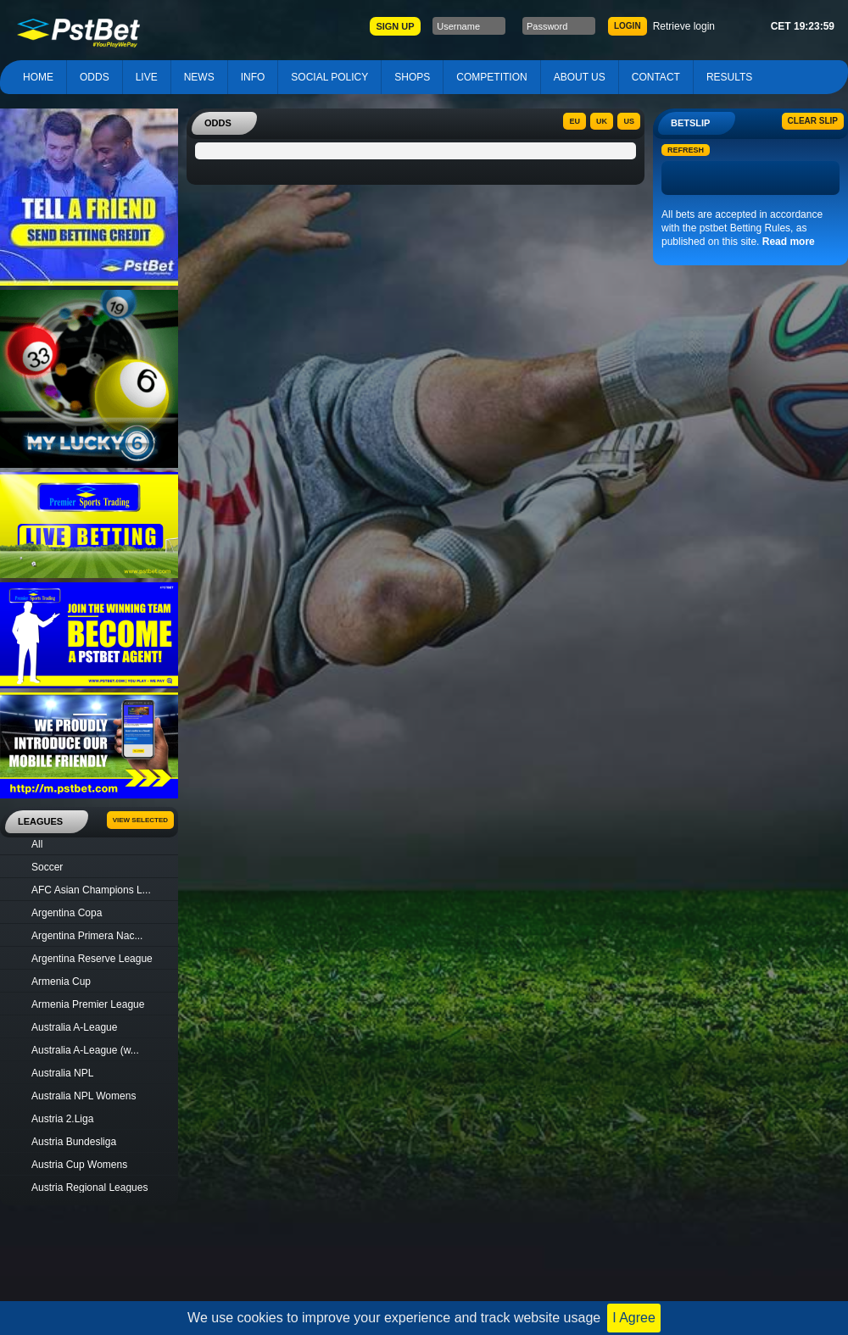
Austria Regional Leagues (89, 1187)
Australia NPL (62, 1073)
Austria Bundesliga (73, 1142)
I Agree (634, 1317)
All (36, 844)
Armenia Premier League (87, 1004)
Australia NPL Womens (83, 1096)
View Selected (140, 820)
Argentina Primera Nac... (86, 936)
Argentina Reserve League (92, 959)
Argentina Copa (66, 913)
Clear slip (813, 120)
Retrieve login (684, 26)
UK (601, 121)
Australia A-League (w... (85, 1050)
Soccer (47, 867)
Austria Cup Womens (79, 1165)
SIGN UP (395, 26)
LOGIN (627, 26)
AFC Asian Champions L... (91, 890)
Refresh (685, 150)
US (628, 121)
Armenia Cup (61, 981)
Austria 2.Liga (62, 1119)
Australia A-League (74, 1027)
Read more (788, 242)
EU (574, 121)
